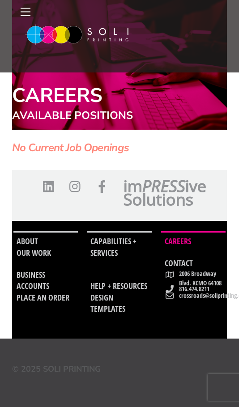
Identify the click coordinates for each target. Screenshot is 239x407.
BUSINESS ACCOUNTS (33, 280)
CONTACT (179, 263)
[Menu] (25, 12)
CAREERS (178, 241)
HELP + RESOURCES (118, 285)
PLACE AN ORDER (43, 297)
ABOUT (27, 241)
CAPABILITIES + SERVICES (113, 247)
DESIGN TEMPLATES (107, 303)
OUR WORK (34, 252)
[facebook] (103, 186)
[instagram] (77, 186)
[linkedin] (50, 186)
